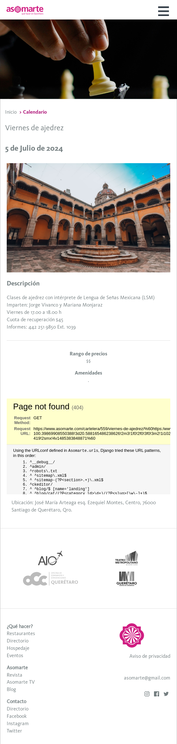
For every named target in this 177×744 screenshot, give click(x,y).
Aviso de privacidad (149, 656)
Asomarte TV (21, 682)
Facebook (17, 716)
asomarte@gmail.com (147, 678)
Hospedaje (18, 648)
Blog (11, 689)
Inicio (11, 112)
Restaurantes (21, 633)
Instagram (18, 723)
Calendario (35, 112)
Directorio (17, 641)
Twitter (14, 731)
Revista (14, 675)
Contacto (16, 701)
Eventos (15, 655)
